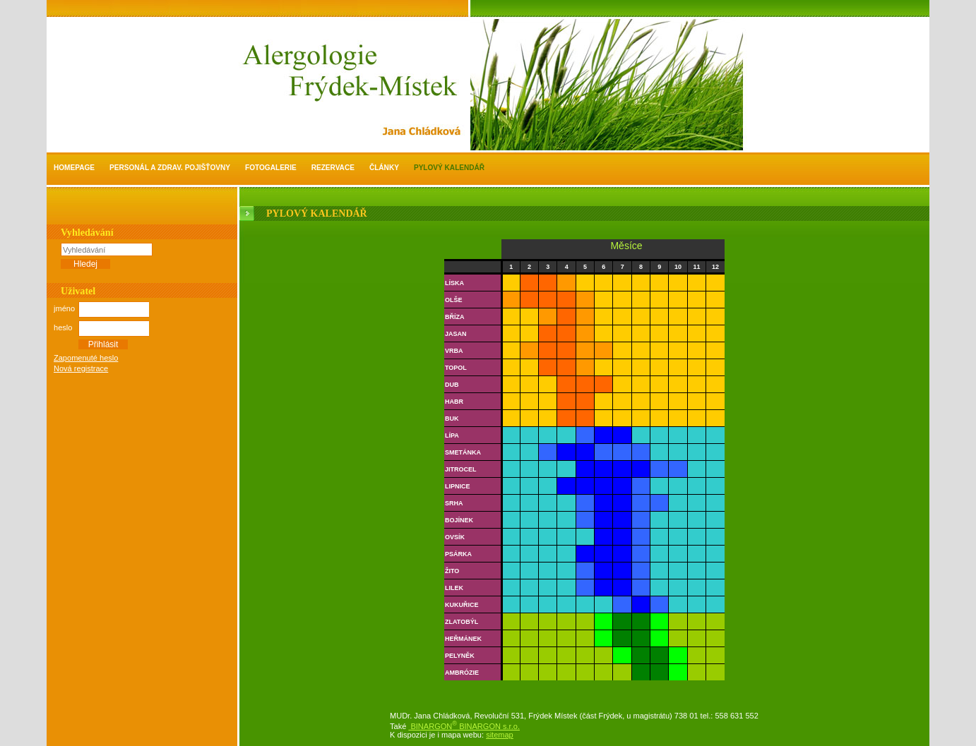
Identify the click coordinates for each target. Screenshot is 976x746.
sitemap (499, 734)
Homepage (74, 168)
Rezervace (333, 168)
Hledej (85, 264)
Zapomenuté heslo (86, 358)
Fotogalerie (271, 168)
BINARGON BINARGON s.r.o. (464, 726)
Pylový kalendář (449, 168)
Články (384, 168)
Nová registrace (81, 368)
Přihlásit (103, 344)
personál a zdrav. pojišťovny (169, 168)
